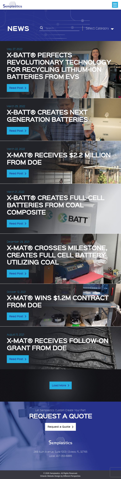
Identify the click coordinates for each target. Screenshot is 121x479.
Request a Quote (59, 426)
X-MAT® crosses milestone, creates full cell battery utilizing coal (57, 254)
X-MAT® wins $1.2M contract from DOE (57, 301)
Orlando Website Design (50, 476)
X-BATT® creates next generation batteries (47, 115)
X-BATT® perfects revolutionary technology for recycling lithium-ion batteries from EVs (59, 65)
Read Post (16, 88)
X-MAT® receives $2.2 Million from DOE (58, 158)
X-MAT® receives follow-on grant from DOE (57, 344)
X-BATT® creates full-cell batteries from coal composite (55, 204)
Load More (59, 385)
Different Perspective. (72, 476)
